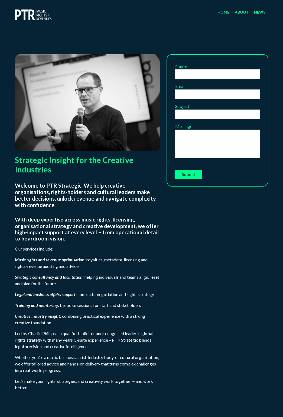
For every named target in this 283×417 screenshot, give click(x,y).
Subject (217, 110)
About (242, 12)
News (259, 12)
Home (223, 12)
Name (217, 69)
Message (217, 141)
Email (217, 90)
